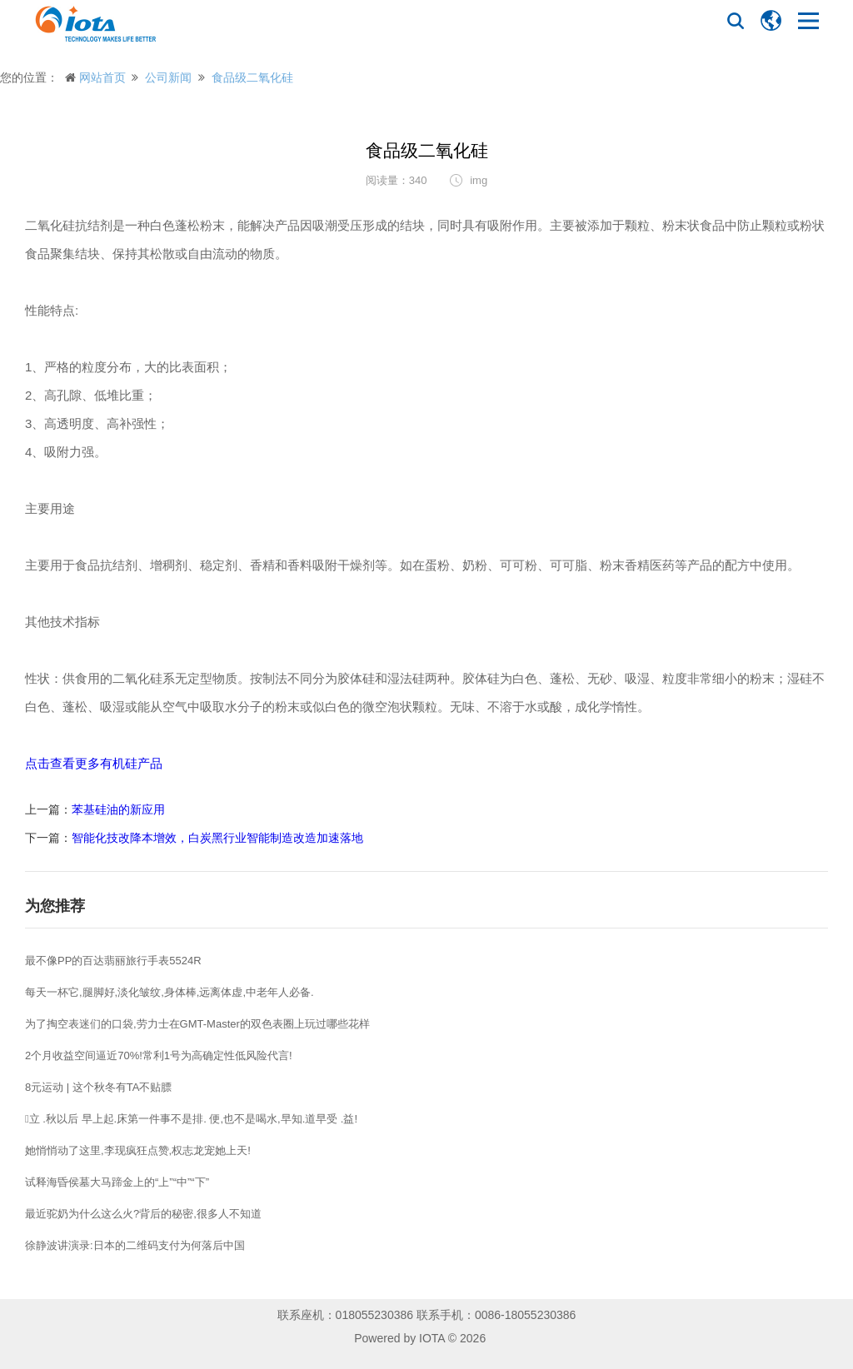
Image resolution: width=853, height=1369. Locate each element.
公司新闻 (168, 77)
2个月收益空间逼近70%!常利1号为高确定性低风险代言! (158, 1055)
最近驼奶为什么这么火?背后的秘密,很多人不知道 (143, 1213)
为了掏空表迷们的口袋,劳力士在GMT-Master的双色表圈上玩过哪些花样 (197, 1024)
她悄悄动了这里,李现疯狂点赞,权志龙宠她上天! (138, 1150)
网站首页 (102, 77)
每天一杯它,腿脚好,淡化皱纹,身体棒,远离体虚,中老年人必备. (169, 992)
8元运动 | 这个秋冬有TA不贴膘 (98, 1087)
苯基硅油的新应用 (118, 809)
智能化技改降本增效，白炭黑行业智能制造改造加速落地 (217, 837)
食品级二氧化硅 (252, 77)
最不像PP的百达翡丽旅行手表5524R (113, 960)
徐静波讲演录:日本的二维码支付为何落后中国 (135, 1245)
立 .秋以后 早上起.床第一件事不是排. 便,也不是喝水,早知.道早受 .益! (191, 1119)
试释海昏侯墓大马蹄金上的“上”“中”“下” (117, 1182)
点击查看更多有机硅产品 (93, 763)
